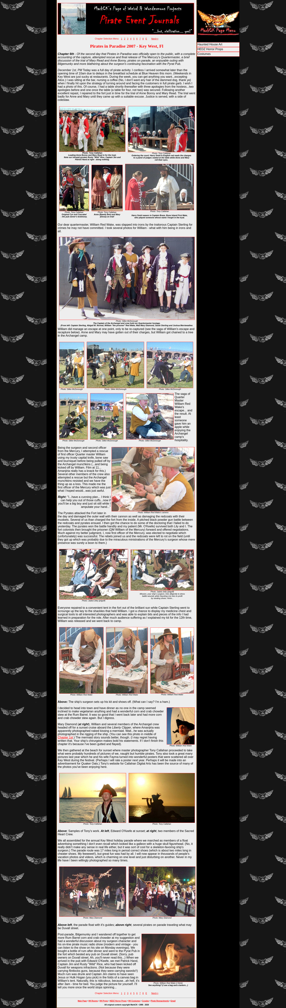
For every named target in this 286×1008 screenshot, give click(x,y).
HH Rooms (93, 1001)
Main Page (82, 1001)
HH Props (104, 1001)
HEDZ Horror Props (210, 49)
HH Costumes (134, 1001)
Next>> (154, 38)
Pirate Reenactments (160, 1001)
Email (173, 1001)
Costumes (204, 53)
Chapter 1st (65, 737)
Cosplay (145, 1001)
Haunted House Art (209, 44)
